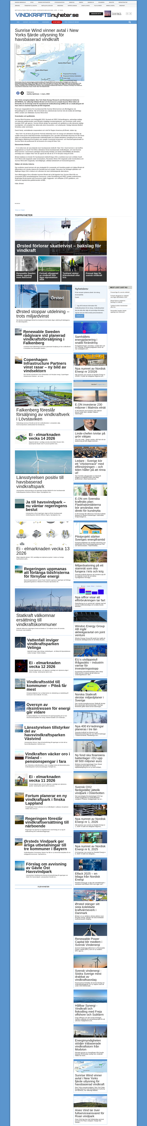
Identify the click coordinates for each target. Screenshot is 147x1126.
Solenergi (101, 2)
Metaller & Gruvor (47, 5)
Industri (111, 2)
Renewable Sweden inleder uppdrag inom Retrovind (118, 311)
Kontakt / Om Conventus (30, 22)
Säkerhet (122, 5)
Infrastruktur (123, 2)
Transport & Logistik (30, 5)
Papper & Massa (72, 5)
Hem (18, 22)
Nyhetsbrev (57, 22)
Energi (81, 2)
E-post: (77, 297)
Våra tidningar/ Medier (71, 22)
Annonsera (45, 22)
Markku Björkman (33, 94)
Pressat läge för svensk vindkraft (119, 292)
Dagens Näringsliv (20, 2)
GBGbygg (71, 2)
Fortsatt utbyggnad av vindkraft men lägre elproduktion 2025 (119, 296)
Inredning (60, 5)
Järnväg (17, 5)
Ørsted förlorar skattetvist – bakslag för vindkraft (118, 301)
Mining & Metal (110, 5)
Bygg (31, 2)
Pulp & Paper (98, 5)
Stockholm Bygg (59, 2)
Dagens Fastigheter (44, 2)
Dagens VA (91, 2)
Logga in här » (101, 384)
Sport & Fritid (85, 5)
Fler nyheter (43, 943)
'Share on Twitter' (20, 210)
